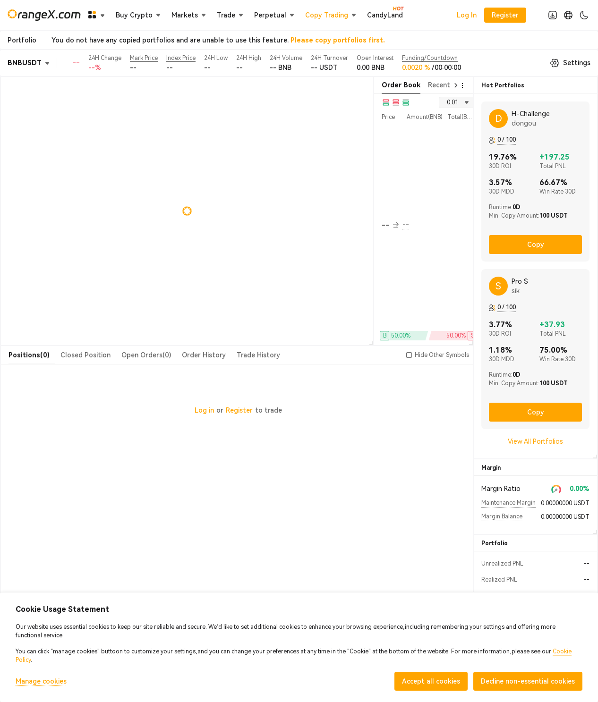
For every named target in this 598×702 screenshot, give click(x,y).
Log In (467, 15)
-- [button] (390, 225)
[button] (409, 355)
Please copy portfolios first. (337, 40)
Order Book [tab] (401, 85)
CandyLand (385, 14)
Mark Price (144, 58)
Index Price (181, 58)
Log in (204, 410)
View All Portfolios (535, 441)
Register (239, 410)
